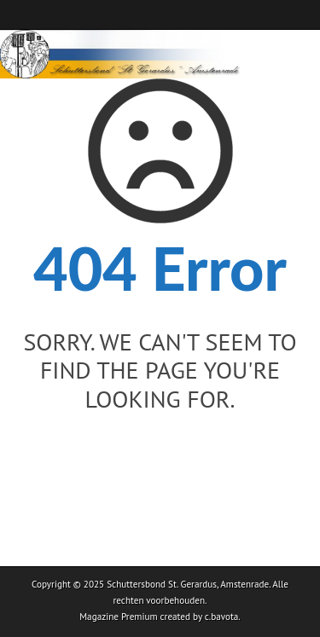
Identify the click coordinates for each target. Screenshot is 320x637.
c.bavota (222, 617)
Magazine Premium (118, 617)
